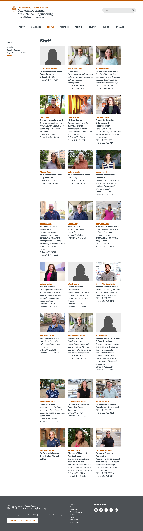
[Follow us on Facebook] (106, 511)
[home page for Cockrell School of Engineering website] (26, 509)
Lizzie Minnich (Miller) (77, 401)
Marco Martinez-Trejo (105, 284)
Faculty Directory (76, 512)
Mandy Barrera (102, 68)
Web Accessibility (55, 515)
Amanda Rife (74, 450)
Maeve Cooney (47, 172)
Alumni (78, 27)
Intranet (120, 27)
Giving (72, 517)
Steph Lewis (73, 284)
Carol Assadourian (48, 68)
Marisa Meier (101, 335)
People (50, 27)
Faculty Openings (14, 50)
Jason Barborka (75, 68)
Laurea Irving (46, 284)
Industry (92, 27)
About (22, 27)
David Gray (73, 224)
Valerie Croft (74, 172)
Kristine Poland (47, 450)
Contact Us (74, 507)
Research (64, 27)
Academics (36, 27)
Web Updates (74, 520)
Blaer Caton (73, 117)
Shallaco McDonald (76, 335)
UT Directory (74, 522)
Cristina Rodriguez (104, 450)
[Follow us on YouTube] (101, 511)
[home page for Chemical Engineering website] (32, 17)
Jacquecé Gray (102, 224)
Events (106, 27)
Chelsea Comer (103, 117)
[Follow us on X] (96, 511)
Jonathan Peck (102, 401)
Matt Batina (45, 117)
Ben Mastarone (47, 335)
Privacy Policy (43, 515)
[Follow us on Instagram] (111, 511)
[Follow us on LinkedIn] (116, 511)
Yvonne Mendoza (47, 401)
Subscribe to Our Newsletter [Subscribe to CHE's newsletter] (22, 520)
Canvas (72, 504)
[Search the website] (133, 10)
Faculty (10, 47)
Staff (9, 56)
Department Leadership (17, 53)
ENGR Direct (74, 509)
